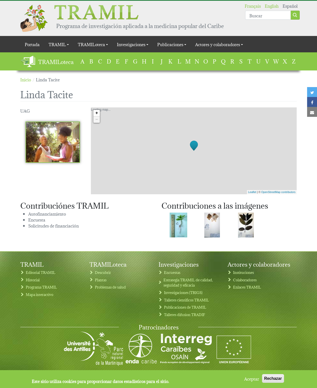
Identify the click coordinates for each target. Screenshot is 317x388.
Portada (32, 44)
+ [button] (96, 113)
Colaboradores (245, 280)
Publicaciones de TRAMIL (185, 307)
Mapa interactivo (39, 294)
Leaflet (252, 192)
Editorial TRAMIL (40, 272)
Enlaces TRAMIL (247, 287)
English (272, 5)
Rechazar (273, 379)
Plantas (100, 280)
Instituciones (243, 272)
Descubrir (103, 272)
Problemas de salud (110, 287)
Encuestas (172, 272)
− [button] (96, 120)
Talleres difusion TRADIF (184, 314)
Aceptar (251, 379)
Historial (33, 280)
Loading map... (193, 151)
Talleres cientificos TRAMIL (186, 300)
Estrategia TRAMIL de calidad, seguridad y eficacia (188, 282)
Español (290, 5)
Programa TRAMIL (41, 287)
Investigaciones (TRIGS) (183, 292)
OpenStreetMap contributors (278, 192)
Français (253, 5)
